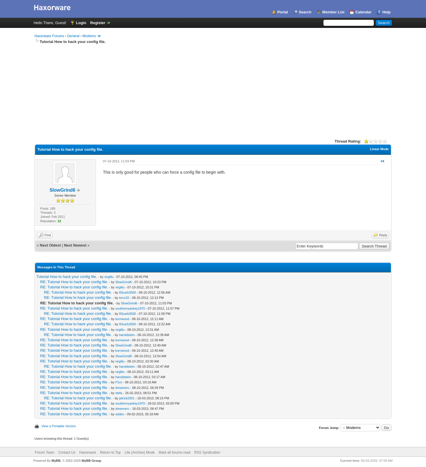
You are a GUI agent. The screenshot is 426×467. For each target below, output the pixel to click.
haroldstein (127, 335)
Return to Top (110, 452)
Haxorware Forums (49, 36)
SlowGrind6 (62, 190)
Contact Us (66, 452)
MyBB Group (91, 460)
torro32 (124, 297)
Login (81, 23)
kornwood (122, 319)
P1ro (118, 382)
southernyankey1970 (130, 308)
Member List (333, 12)
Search (305, 12)
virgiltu (109, 277)
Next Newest (75, 245)
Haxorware (87, 452)
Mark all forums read (174, 452)
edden (119, 414)
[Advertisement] (213, 88)
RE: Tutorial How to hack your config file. (74, 282)
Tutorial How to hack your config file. (67, 276)
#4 (382, 161)
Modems (89, 36)
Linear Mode (379, 149)
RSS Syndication (207, 452)
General (73, 36)
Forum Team (44, 452)
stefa (118, 393)
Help (387, 12)
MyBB (56, 460)
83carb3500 (127, 292)
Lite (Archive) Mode (140, 452)
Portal (282, 12)
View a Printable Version (58, 426)
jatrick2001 (126, 398)
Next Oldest (50, 245)
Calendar (363, 12)
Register (97, 23)
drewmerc (122, 387)
